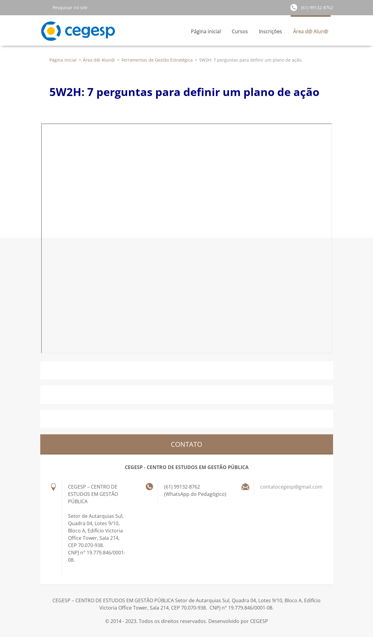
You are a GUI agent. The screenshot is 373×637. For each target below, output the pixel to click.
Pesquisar (44, 7)
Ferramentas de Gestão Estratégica (157, 60)
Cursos (239, 33)
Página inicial (206, 31)
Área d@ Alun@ (311, 33)
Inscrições (270, 33)
